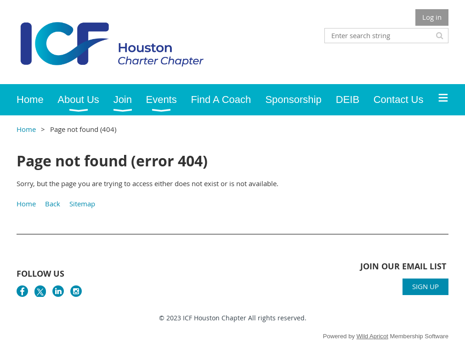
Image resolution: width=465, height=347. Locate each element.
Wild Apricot (372, 336)
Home (26, 129)
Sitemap (82, 203)
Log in (432, 17)
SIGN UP (425, 286)
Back (52, 203)
